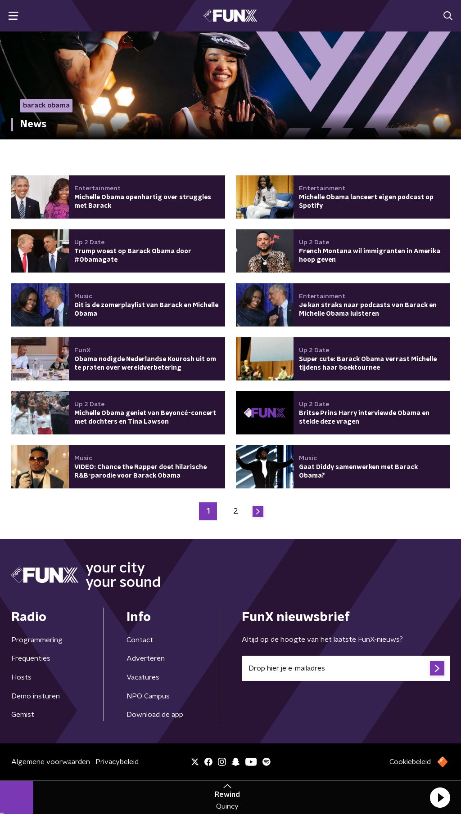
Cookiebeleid (410, 761)
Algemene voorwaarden (50, 761)
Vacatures (143, 677)
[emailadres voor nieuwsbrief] (346, 668)
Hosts (21, 677)
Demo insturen (35, 696)
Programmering (37, 640)
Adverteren (146, 658)
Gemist (22, 714)
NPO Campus (148, 696)
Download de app (155, 714)
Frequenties (30, 658)
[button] (439, 797)
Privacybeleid (117, 761)
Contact (140, 640)
